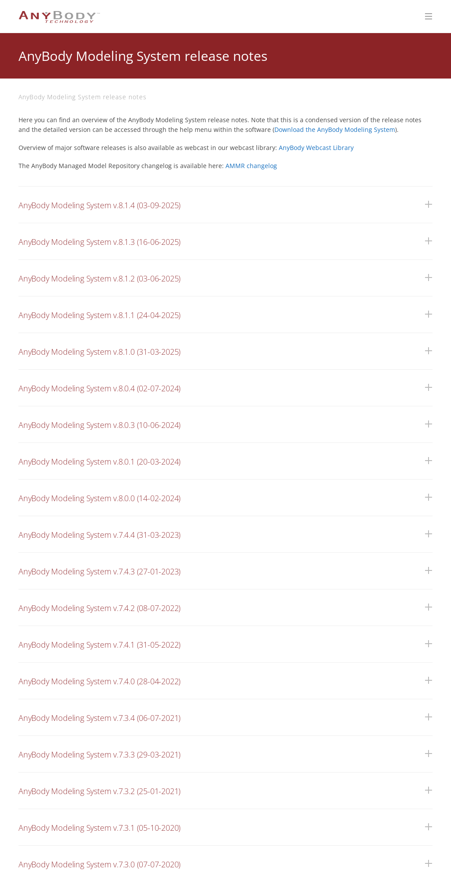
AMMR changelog (251, 165)
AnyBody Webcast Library (316, 147)
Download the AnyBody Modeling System (334, 129)
